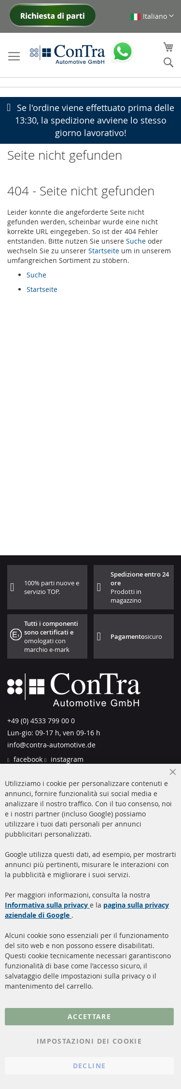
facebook (27, 759)
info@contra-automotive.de (51, 744)
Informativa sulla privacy (47, 905)
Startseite (103, 250)
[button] (152, 16)
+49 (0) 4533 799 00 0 (41, 720)
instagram (66, 759)
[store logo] (68, 54)
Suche (136, 241)
